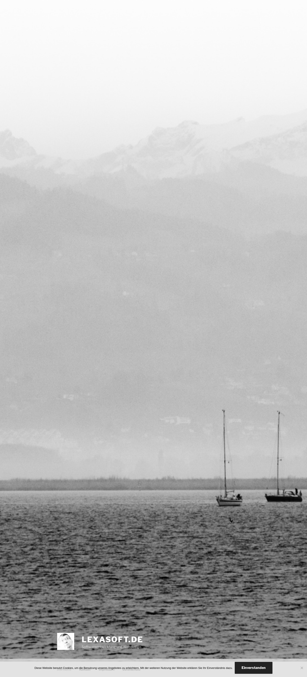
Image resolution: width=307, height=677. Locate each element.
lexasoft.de (112, 639)
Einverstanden (254, 668)
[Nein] (302, 668)
